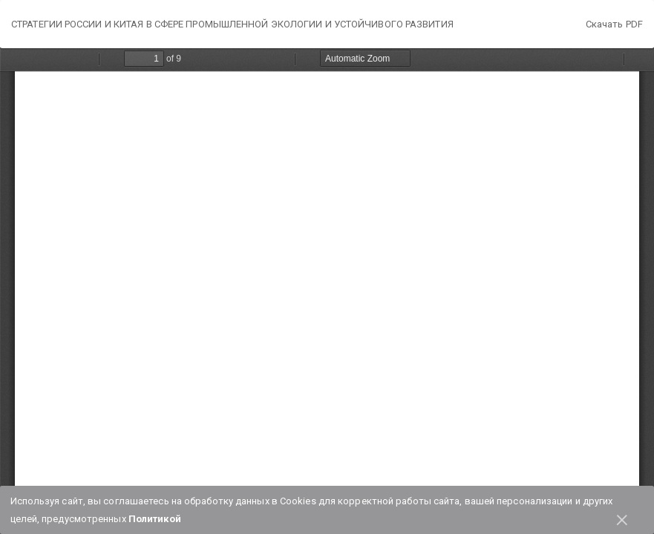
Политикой (154, 518)
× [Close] (622, 518)
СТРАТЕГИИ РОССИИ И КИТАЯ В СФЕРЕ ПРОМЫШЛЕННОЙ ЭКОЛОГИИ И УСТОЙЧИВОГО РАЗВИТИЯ (232, 24)
